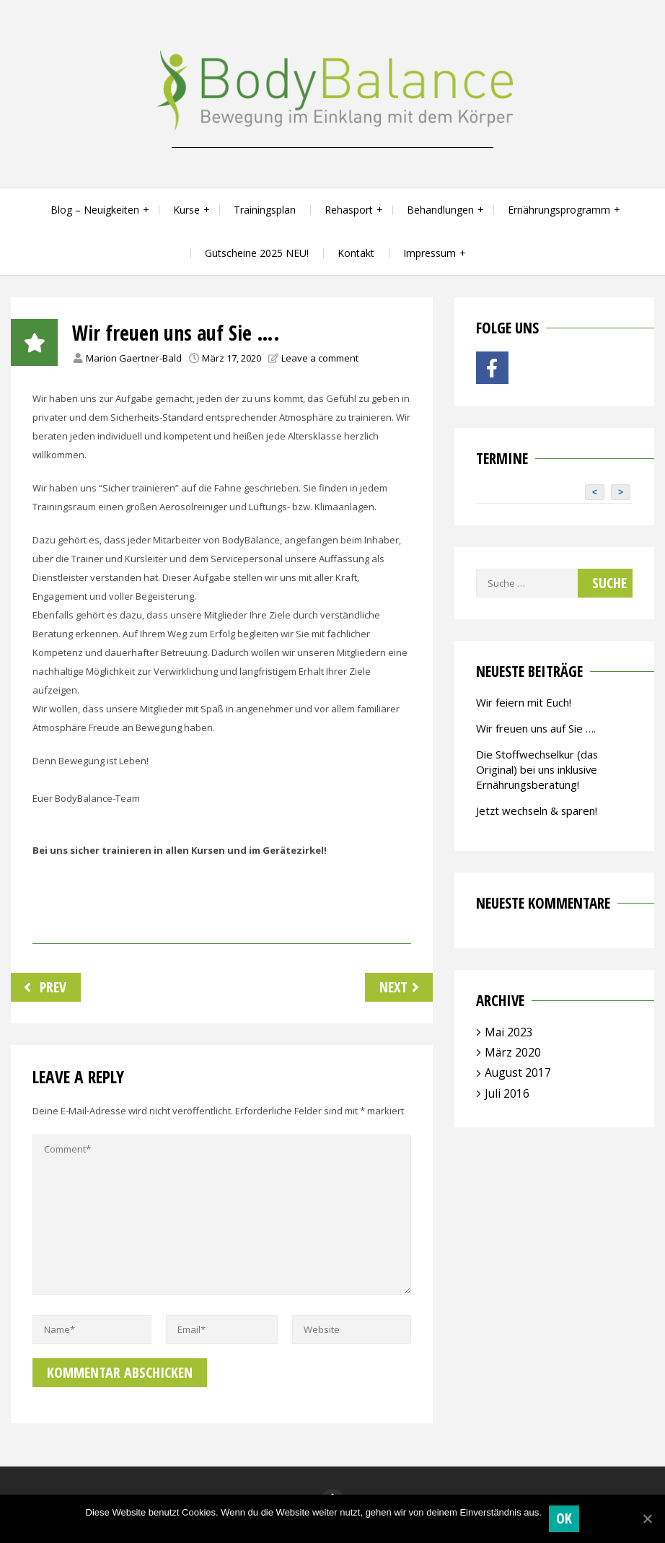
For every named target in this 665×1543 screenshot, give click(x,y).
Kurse (186, 210)
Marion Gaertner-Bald (134, 357)
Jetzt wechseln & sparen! (536, 810)
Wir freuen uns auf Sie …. (536, 728)
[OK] (647, 1518)
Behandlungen (440, 210)
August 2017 (518, 1072)
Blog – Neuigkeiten (94, 210)
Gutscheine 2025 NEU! (257, 253)
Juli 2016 (507, 1093)
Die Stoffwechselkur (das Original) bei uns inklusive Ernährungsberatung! (537, 769)
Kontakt (356, 253)
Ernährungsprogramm (559, 210)
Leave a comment (319, 357)
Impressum (429, 253)
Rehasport (349, 210)
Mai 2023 (509, 1032)
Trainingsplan (265, 210)
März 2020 (513, 1052)
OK (564, 1518)
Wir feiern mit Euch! (523, 702)
